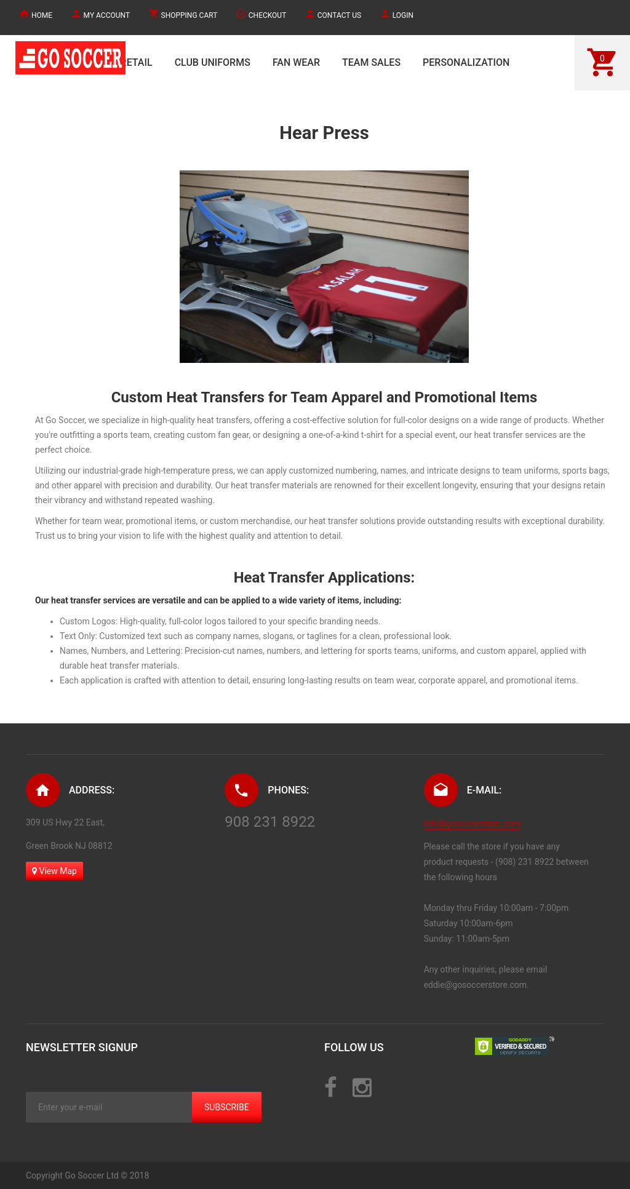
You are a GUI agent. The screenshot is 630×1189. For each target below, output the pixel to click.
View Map (54, 871)
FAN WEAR (296, 62)
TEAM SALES (371, 62)
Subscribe (226, 1107)
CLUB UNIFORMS (212, 62)
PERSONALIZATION (466, 62)
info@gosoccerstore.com (472, 824)
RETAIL (137, 62)
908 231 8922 (270, 821)
